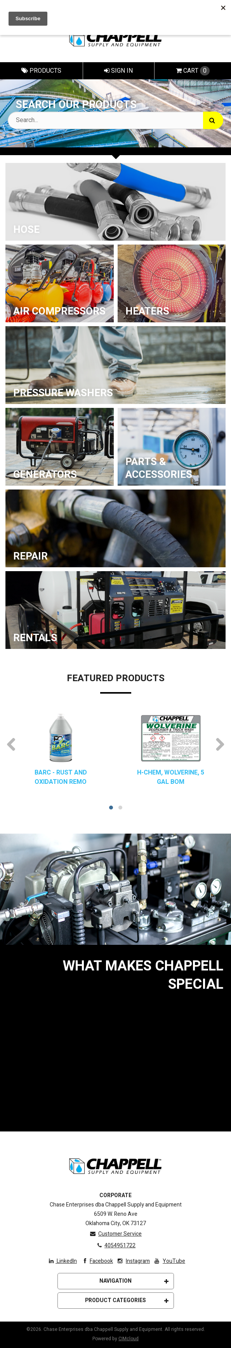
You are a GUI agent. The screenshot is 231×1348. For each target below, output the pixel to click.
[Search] (213, 120)
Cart (193, 70)
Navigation (133, 1281)
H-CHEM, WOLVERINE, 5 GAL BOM (170, 777)
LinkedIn (63, 1261)
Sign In (118, 70)
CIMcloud (128, 1338)
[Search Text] (115, 120)
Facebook (96, 1261)
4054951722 (115, 1245)
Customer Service (115, 1234)
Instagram (133, 1261)
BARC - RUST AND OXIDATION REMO (61, 777)
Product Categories (126, 1300)
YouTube (169, 1261)
